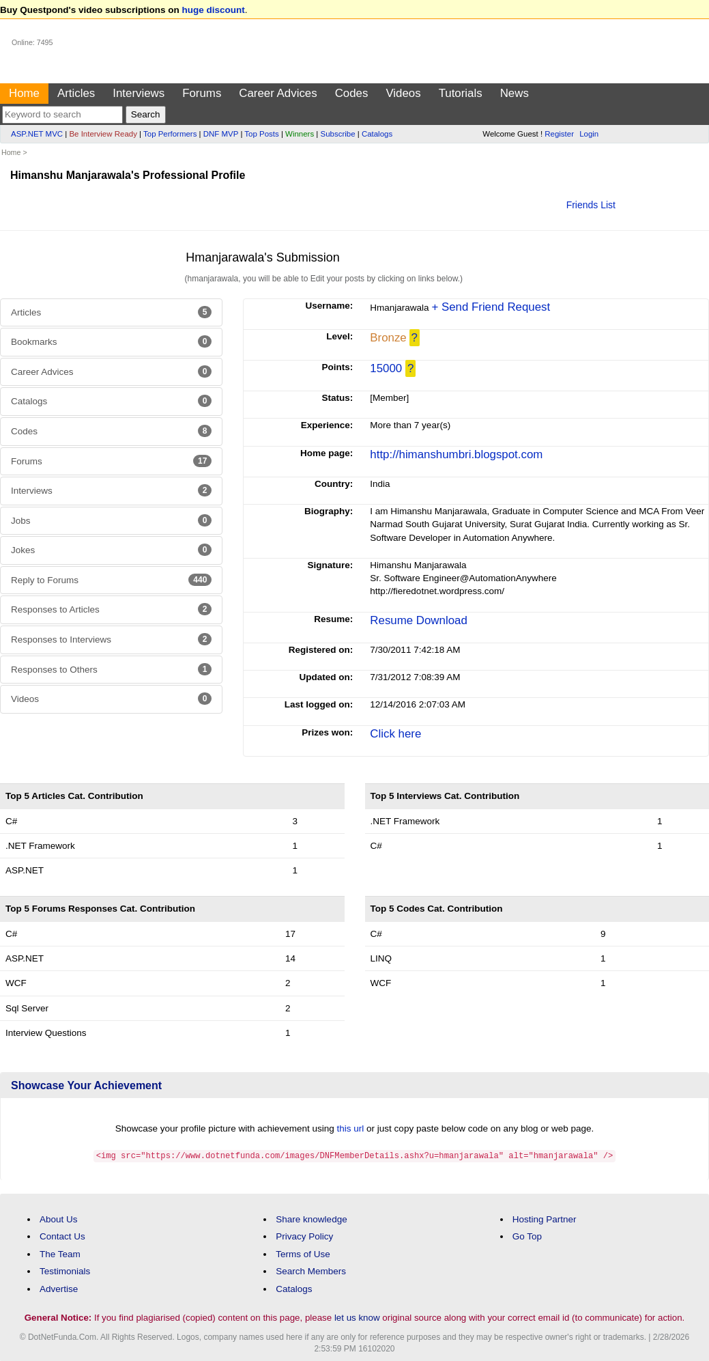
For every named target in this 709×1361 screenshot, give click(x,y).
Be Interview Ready (102, 134)
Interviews (138, 93)
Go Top (527, 1236)
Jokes (111, 550)
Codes (351, 93)
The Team (60, 1253)
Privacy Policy (304, 1236)
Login (588, 134)
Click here (395, 733)
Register (559, 134)
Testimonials (65, 1270)
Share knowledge (311, 1218)
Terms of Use (303, 1253)
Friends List (591, 204)
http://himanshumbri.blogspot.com (456, 454)
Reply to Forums (111, 580)
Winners (299, 134)
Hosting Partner (544, 1218)
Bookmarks (111, 341)
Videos (403, 93)
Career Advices (278, 93)
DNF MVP (220, 134)
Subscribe (338, 134)
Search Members (311, 1270)
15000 (386, 368)
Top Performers (170, 134)
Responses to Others (111, 669)
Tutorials (460, 93)
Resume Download (418, 620)
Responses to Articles (111, 609)
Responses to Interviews (111, 639)
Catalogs (377, 134)
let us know (357, 1317)
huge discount (213, 10)
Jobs (111, 520)
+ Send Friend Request (490, 306)
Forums (201, 93)
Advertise (59, 1288)
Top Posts (261, 134)
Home (24, 93)
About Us (59, 1218)
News (514, 93)
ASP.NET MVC (37, 134)
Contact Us (62, 1236)
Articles (76, 93)
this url (350, 1128)
